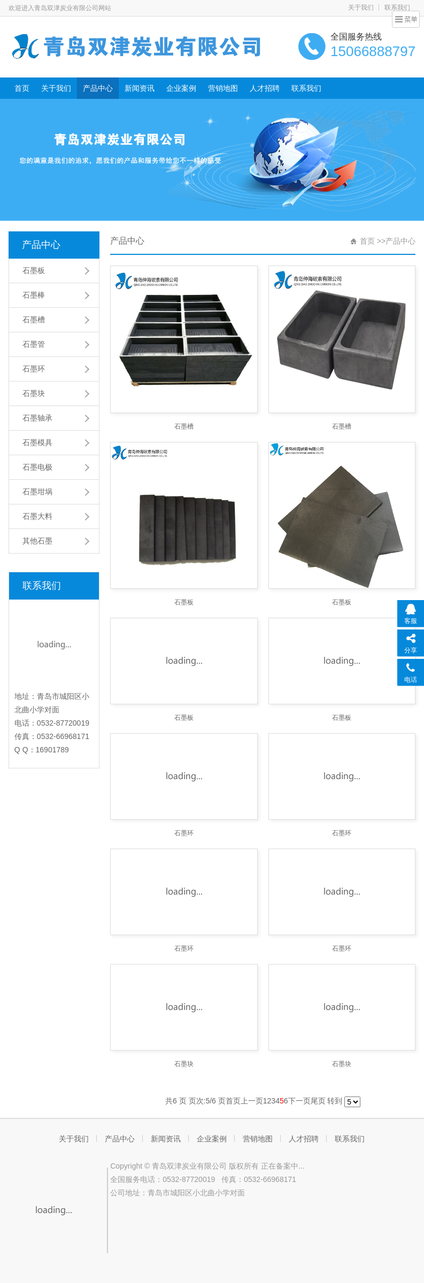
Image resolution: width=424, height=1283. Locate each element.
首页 (21, 88)
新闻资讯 (140, 88)
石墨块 (33, 393)
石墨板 (33, 270)
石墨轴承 (37, 418)
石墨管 (33, 344)
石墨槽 (33, 319)
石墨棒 (33, 295)
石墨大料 (37, 516)
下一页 (299, 1101)
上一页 (252, 1101)
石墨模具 (37, 442)
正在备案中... (283, 1166)
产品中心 (98, 88)
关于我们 (361, 7)
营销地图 (223, 88)
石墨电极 (37, 467)
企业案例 (181, 88)
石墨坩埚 (37, 491)
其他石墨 (37, 540)
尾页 (318, 1101)
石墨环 (33, 368)
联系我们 (306, 88)
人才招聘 (265, 88)
